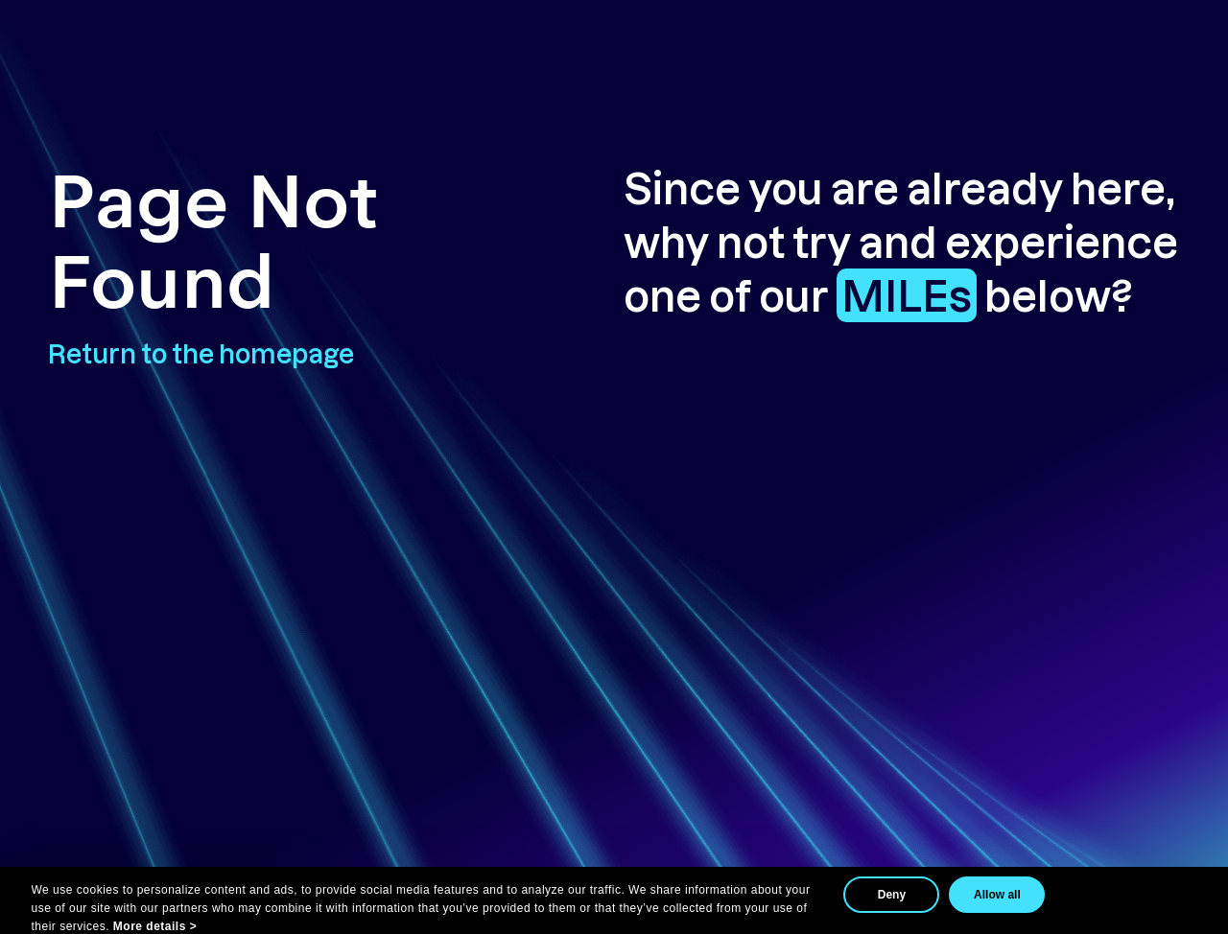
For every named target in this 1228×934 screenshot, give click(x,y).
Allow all (997, 894)
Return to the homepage (201, 353)
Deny (892, 894)
